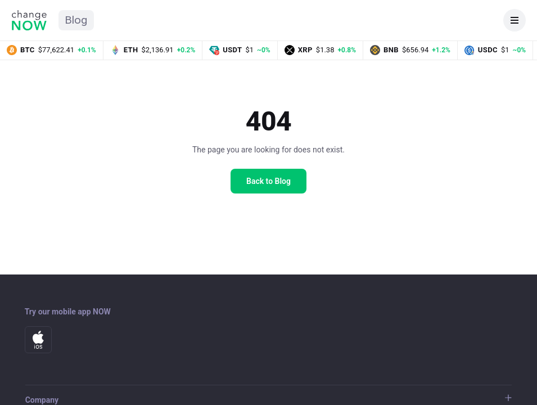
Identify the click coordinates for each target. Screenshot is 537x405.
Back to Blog (268, 181)
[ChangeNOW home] (29, 20)
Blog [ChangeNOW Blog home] (76, 20)
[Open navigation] (514, 20)
